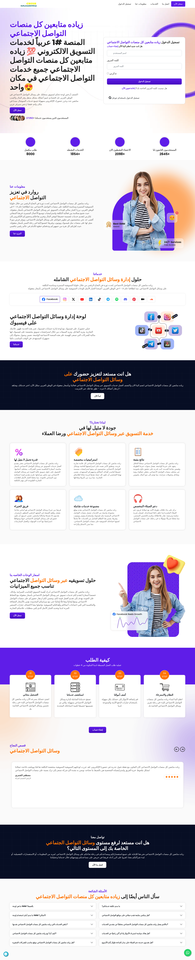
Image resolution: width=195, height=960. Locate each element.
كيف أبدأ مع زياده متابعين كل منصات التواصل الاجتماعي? (34, 934)
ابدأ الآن (97, 396)
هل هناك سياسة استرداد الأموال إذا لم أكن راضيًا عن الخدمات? (126, 934)
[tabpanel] (53, 330)
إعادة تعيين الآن (128, 88)
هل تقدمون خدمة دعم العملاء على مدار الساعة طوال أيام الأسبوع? (127, 943)
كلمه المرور (113, 60)
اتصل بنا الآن (97, 865)
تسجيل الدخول (124, 3)
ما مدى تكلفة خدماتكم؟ (111, 907)
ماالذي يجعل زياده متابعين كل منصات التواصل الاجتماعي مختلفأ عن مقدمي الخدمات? (135, 925)
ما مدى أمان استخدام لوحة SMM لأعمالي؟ (29, 916)
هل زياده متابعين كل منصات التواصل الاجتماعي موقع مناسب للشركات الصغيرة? (43, 943)
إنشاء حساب (112, 46)
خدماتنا (17, 344)
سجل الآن (178, 3)
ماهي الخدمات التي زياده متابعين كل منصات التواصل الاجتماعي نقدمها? (40, 925)
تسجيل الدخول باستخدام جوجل (124, 98)
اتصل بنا (165, 3)
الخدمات (154, 3)
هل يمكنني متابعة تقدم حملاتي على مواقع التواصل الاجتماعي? (126, 916)
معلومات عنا (140, 3)
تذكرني (112, 73)
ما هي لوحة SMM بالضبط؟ (22, 907)
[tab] (50, 299)
